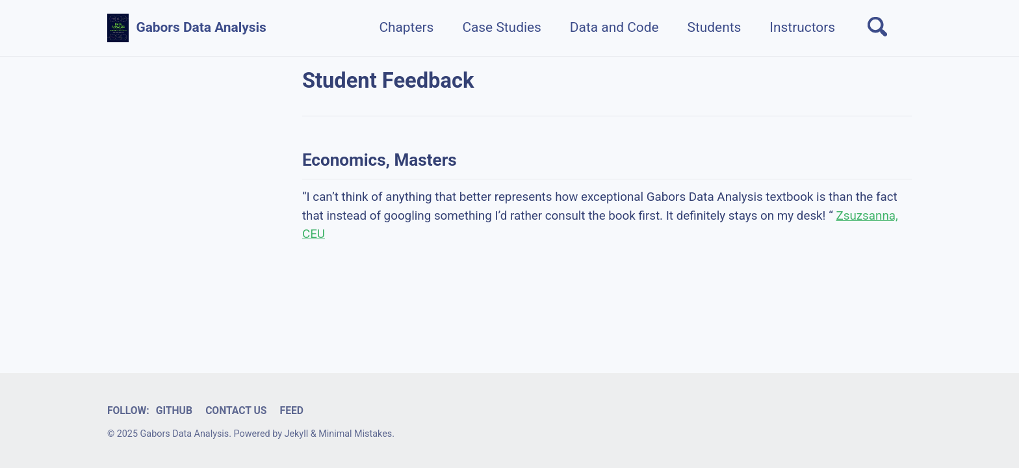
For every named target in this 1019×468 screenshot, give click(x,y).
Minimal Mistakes (355, 433)
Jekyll (297, 433)
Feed (291, 410)
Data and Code (614, 27)
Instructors (802, 27)
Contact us (235, 410)
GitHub (174, 410)
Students (715, 27)
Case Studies (501, 27)
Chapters (406, 27)
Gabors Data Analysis (201, 27)
